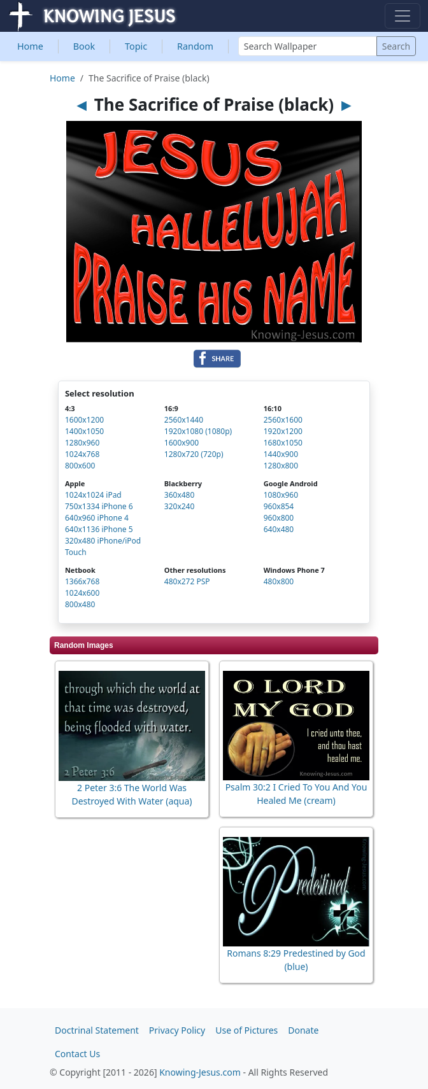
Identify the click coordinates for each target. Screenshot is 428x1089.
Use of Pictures (246, 1030)
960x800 (279, 517)
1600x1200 (84, 419)
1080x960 (281, 494)
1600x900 (181, 442)
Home (30, 46)
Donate (303, 1030)
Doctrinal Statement (97, 1030)
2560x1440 (183, 419)
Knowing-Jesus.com (200, 1072)
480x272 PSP (187, 581)
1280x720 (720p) (194, 454)
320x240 (179, 506)
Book (84, 46)
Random (195, 46)
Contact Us (77, 1054)
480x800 (279, 581)
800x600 (80, 465)
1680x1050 (283, 442)
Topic (136, 46)
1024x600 (82, 592)
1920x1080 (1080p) (198, 431)
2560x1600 (283, 419)
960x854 (279, 506)
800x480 (80, 604)
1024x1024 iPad (93, 494)
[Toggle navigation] (402, 16)
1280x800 (281, 465)
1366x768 (82, 581)
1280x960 (82, 442)
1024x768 (82, 454)
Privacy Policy (177, 1030)
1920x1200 (283, 431)
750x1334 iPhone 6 (99, 506)
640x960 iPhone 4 (97, 517)
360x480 (179, 494)
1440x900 (281, 454)
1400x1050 (84, 431)
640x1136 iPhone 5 (99, 529)
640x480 (279, 529)
